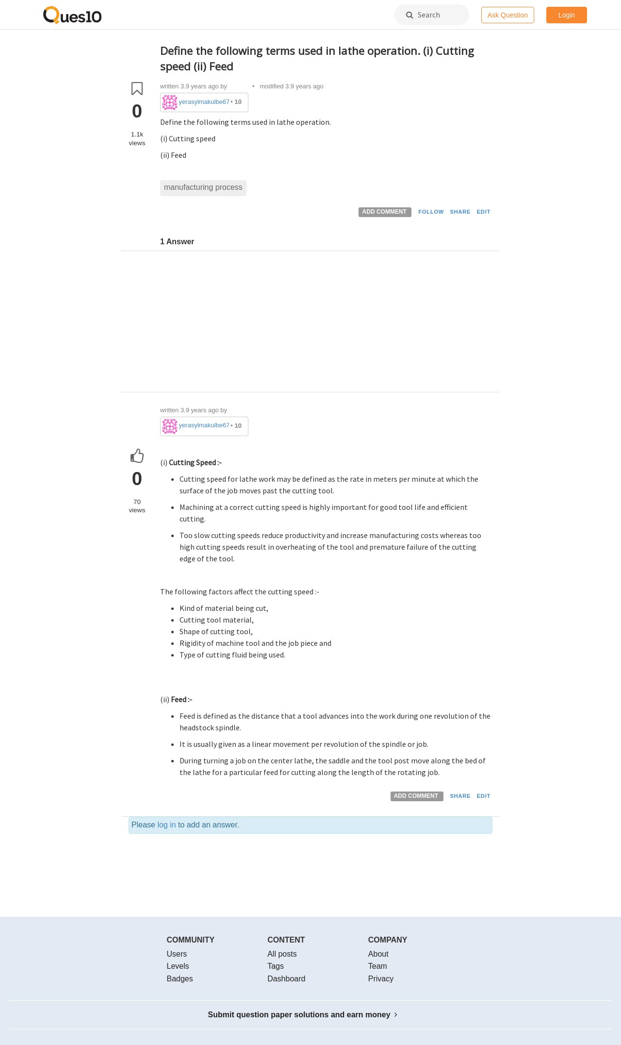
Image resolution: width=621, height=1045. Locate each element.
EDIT (483, 212)
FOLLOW (431, 212)
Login (566, 15)
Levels (178, 966)
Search (423, 14)
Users (177, 954)
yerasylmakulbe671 (204, 101)
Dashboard (286, 979)
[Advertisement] (326, 324)
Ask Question (508, 15)
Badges (180, 979)
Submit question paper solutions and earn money (303, 1015)
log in (166, 825)
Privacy (380, 979)
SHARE (460, 212)
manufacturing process (203, 187)
